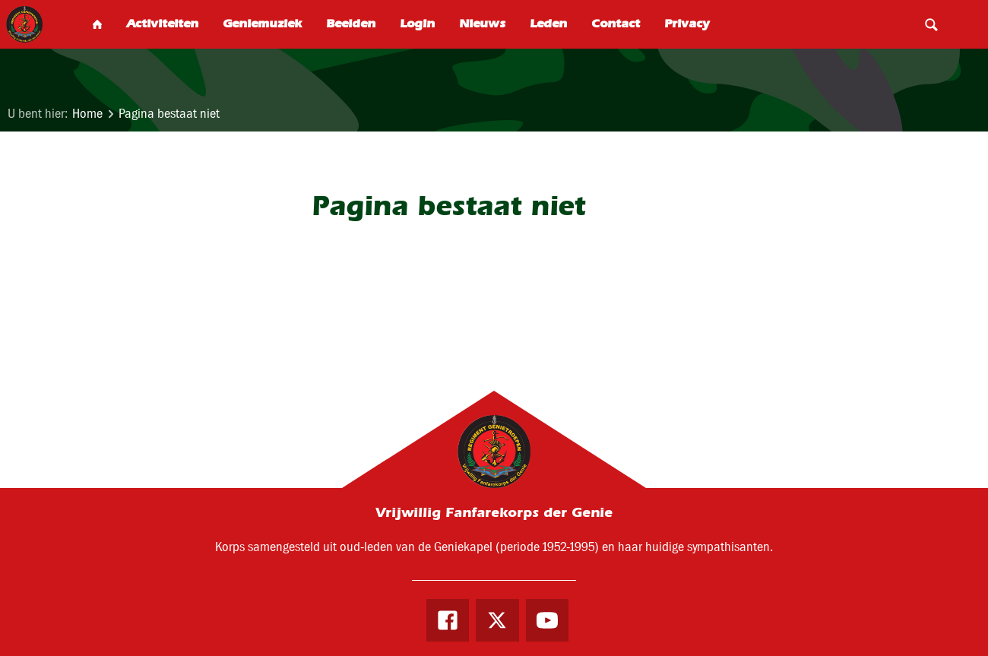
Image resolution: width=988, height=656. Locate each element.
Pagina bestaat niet (169, 114)
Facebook (447, 620)
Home (87, 114)
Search (931, 24)
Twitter (497, 620)
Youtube (547, 620)
